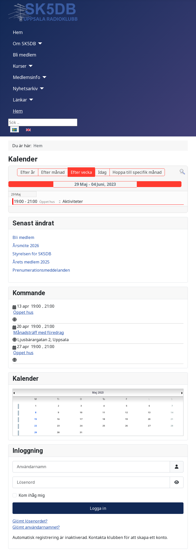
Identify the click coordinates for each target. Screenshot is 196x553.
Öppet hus (23, 312)
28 (171, 425)
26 (126, 425)
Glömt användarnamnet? (36, 527)
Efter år (27, 172)
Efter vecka (81, 172)
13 (149, 412)
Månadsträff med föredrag (38, 332)
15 (35, 419)
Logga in (98, 508)
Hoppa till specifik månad (137, 172)
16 (58, 419)
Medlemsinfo (26, 77)
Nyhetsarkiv (25, 88)
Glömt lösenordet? (30, 521)
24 (81, 425)
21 (171, 419)
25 (103, 425)
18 (103, 419)
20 (149, 419)
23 (58, 425)
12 (126, 412)
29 (35, 432)
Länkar (20, 100)
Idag (102, 172)
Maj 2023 (98, 392)
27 (149, 425)
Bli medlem (24, 55)
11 (103, 412)
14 (171, 412)
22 (35, 425)
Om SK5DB (24, 43)
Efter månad (53, 172)
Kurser (20, 66)
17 (81, 419)
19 (126, 419)
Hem (18, 32)
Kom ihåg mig (32, 495)
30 (58, 432)
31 (81, 432)
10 (81, 412)
